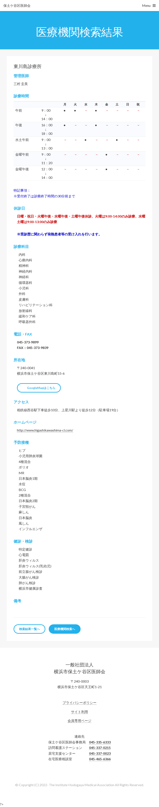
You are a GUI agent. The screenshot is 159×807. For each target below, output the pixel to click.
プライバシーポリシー (79, 702)
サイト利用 (79, 712)
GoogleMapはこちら (41, 388)
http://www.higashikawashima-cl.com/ (45, 430)
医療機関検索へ (64, 629)
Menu (146, 5)
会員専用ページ (79, 721)
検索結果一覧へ (29, 629)
